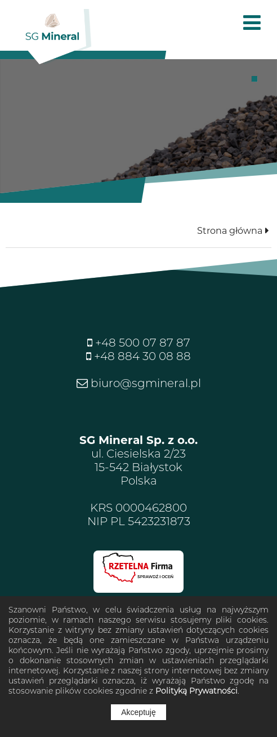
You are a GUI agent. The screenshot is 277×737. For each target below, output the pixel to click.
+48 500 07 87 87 (141, 342)
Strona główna (229, 230)
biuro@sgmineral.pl (144, 383)
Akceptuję (138, 712)
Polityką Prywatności (196, 691)
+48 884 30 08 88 (141, 356)
